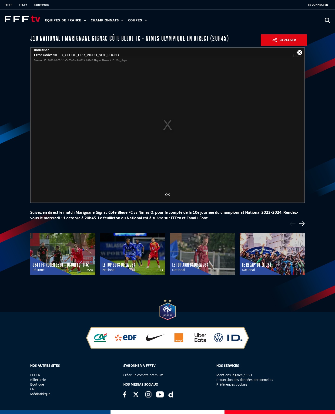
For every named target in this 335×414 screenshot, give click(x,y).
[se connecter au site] (318, 5)
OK (167, 195)
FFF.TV (23, 4)
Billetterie (38, 380)
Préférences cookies (231, 384)
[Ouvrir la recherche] (327, 20)
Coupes (137, 20)
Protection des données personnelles (244, 380)
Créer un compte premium (143, 375)
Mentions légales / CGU (234, 375)
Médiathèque (40, 394)
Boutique (37, 384)
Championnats (107, 20)
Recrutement (41, 4)
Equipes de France (65, 20)
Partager (287, 40)
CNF (33, 389)
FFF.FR (8, 4)
